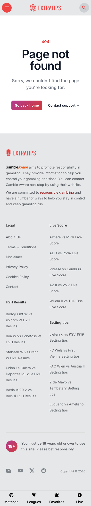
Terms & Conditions (21, 247)
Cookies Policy (17, 277)
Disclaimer (14, 257)
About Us (13, 237)
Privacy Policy (17, 267)
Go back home (27, 105)
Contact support (64, 105)
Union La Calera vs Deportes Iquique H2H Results (23, 374)
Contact (12, 287)
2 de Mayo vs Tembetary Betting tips (64, 388)
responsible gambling (57, 192)
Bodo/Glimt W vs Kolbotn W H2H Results (19, 320)
